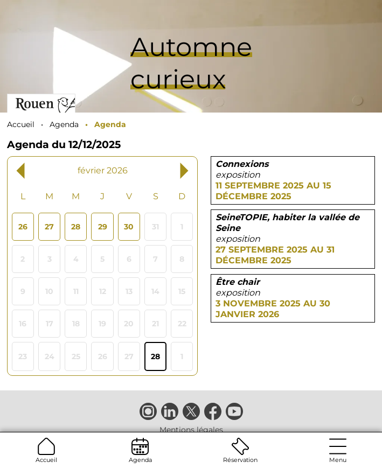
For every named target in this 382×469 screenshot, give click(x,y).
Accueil (46, 451)
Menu (337, 451)
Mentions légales (191, 430)
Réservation (240, 451)
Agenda (140, 451)
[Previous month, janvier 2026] (40, 170)
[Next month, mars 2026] (164, 170)
